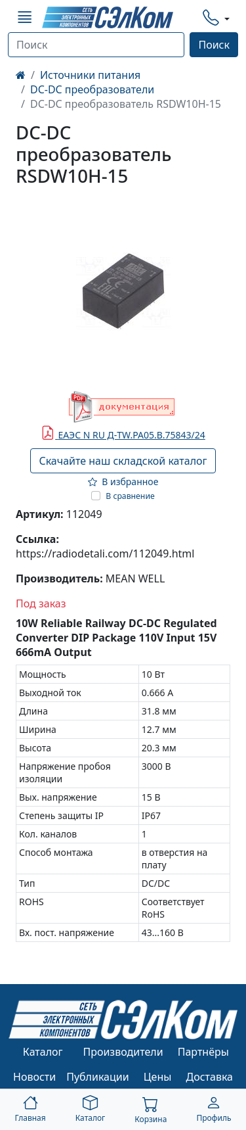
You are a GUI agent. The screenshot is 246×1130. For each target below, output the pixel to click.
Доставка (210, 1077)
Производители (123, 1052)
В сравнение (130, 496)
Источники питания (90, 75)
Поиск (214, 44)
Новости (34, 1077)
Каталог (43, 1052)
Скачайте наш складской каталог (123, 461)
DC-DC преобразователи (92, 89)
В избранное (123, 481)
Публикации (97, 1077)
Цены (158, 1077)
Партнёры (203, 1052)
